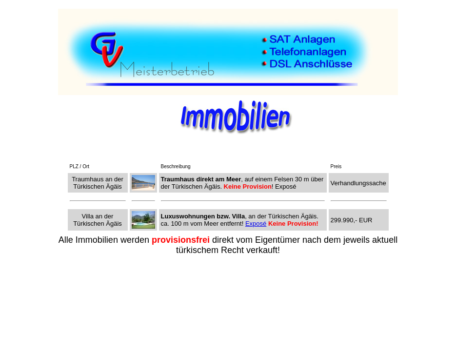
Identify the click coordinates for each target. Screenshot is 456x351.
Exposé (255, 223)
